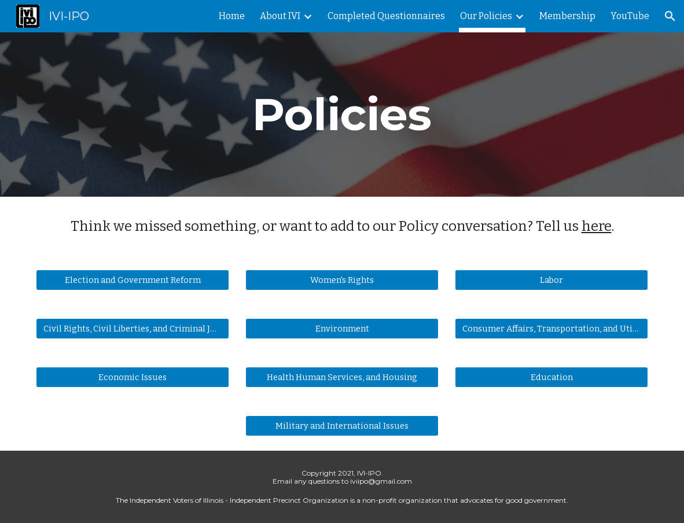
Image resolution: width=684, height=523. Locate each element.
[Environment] (342, 328)
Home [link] (232, 15)
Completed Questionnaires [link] (386, 15)
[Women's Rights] (342, 280)
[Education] (551, 377)
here (597, 226)
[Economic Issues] (132, 377)
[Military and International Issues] (342, 426)
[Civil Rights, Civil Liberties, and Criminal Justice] (132, 328)
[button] (670, 16)
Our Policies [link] (486, 15)
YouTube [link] (630, 15)
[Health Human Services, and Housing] (342, 377)
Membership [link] (567, 15)
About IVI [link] (280, 15)
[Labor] (551, 280)
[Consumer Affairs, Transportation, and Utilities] (551, 328)
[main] (342, 114)
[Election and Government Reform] (132, 280)
